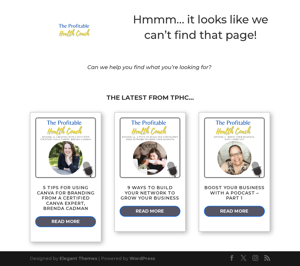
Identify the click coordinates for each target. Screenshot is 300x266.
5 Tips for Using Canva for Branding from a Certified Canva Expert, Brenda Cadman (66, 198)
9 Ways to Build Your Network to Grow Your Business (150, 193)
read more (66, 221)
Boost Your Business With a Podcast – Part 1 (234, 193)
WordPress (142, 258)
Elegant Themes (78, 258)
